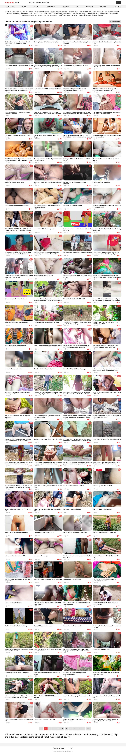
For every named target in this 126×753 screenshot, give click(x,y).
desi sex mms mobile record (58, 12)
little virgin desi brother (40, 15)
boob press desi (104, 13)
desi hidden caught (85, 12)
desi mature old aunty (53, 15)
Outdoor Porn (9, 6)
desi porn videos (73, 12)
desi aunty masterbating (13, 13)
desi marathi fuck (28, 12)
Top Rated (36, 6)
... (83, 728)
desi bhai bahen (38, 13)
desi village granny (93, 13)
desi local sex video (98, 11)
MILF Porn (89, 6)
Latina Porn (117, 6)
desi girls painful (58, 13)
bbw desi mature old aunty (112, 11)
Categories (65, 6)
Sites (77, 6)
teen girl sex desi (114, 13)
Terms (70, 748)
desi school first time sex (41, 12)
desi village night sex (79, 13)
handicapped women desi (28, 15)
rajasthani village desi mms (13, 12)
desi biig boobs (67, 13)
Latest (24, 6)
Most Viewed (50, 6)
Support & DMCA (59, 748)
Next (88, 728)
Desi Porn (103, 6)
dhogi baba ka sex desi (97, 15)
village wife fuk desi (85, 15)
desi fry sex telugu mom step (68, 15)
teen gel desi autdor (26, 13)
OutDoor (12, 2)
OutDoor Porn (61, 751)
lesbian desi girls (48, 13)
